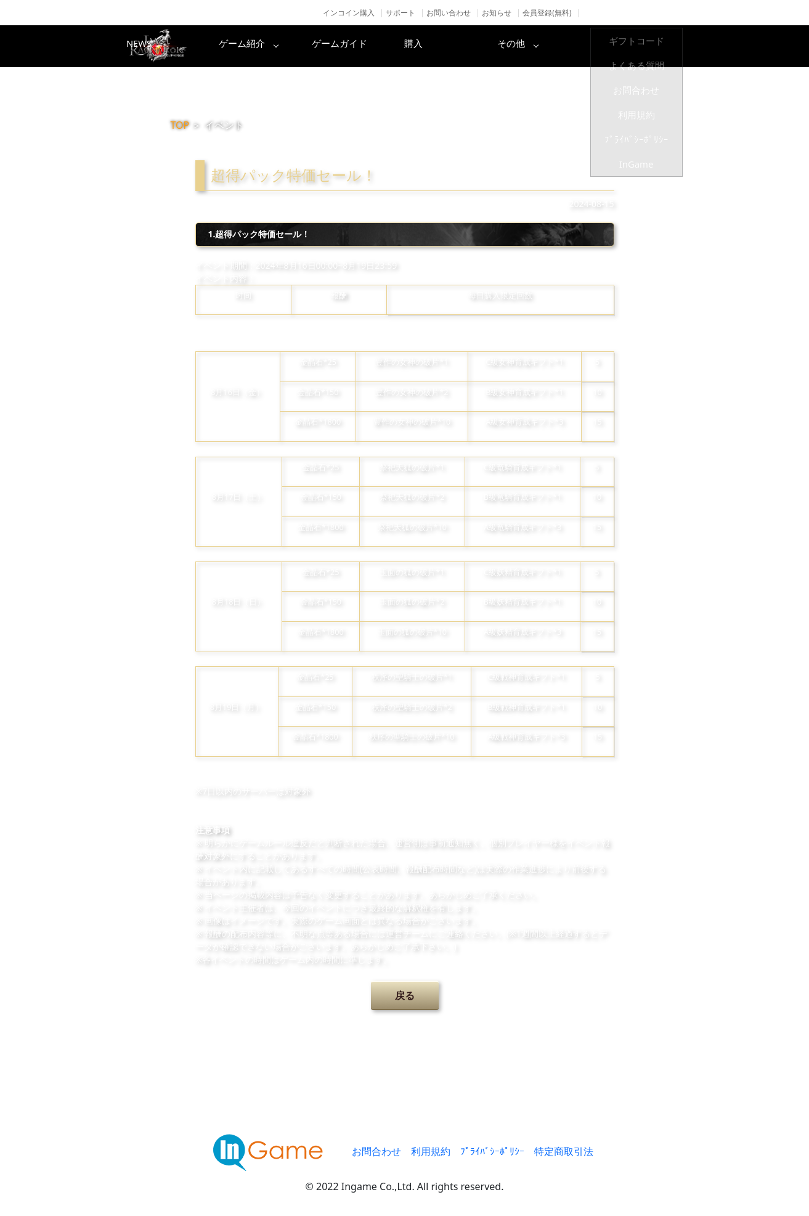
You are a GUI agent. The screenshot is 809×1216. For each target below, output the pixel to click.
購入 (549, 46)
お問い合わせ (448, 12)
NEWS (254, 46)
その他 (648, 46)
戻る (405, 995)
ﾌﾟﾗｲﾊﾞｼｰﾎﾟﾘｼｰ (492, 1151)
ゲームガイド (451, 46)
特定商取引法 (563, 1151)
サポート (400, 12)
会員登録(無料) (546, 12)
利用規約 (430, 1151)
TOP (180, 125)
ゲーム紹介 (352, 46)
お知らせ (496, 12)
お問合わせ (376, 1151)
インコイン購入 (349, 12)
